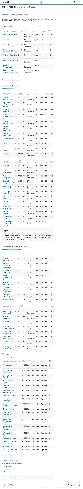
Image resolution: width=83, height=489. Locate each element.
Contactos (43, 487)
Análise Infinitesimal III (8, 98)
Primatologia (7, 446)
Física (5, 144)
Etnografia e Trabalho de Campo (10, 405)
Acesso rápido (69, 2)
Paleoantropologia (9, 438)
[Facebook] (68, 485)
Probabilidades (8, 139)
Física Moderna (6, 150)
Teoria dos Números (10, 45)
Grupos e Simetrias (6, 110)
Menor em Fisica (8, 466)
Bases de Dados (6, 197)
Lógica (5, 201)
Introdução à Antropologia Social (10, 434)
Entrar (78, 2)
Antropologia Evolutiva (7, 366)
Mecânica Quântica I (6, 155)
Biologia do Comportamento (9, 386)
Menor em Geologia (8, 469)
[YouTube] (76, 485)
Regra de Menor (5, 249)
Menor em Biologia (8, 455)
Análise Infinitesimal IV (8, 122)
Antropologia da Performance (8, 371)
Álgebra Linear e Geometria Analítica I (10, 51)
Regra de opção (5, 88)
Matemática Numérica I (7, 172)
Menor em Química (8, 471)
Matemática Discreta (10, 60)
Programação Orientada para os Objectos (8, 223)
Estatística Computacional (8, 182)
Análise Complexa (6, 177)
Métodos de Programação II (8, 116)
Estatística (6, 166)
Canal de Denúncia (50, 487)
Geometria (6, 40)
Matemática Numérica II (7, 187)
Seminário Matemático (7, 192)
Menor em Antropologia (9, 357)
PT (12, 2)
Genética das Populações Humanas (7, 414)
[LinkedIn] (79, 485)
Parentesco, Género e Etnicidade (10, 442)
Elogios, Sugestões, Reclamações (61, 487)
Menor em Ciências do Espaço (11, 460)
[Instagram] (71, 485)
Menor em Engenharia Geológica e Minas (13, 463)
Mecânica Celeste (6, 212)
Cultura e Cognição (9, 395)
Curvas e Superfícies (7, 134)
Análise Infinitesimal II (11, 55)
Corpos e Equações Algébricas (6, 128)
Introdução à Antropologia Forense (7, 428)
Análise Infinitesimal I (10, 35)
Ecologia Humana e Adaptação (10, 400)
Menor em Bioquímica (9, 458)
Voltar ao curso (7, 9)
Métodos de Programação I (8, 66)
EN (14, 2)
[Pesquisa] (75, 2)
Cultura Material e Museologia (9, 391)
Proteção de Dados (77, 487)
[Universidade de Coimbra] (6, 2)
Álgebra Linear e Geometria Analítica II (10, 71)
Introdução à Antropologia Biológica (7, 421)
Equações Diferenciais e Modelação (8, 104)
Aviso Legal (70, 487)
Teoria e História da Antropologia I (10, 450)
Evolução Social (8, 409)
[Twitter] (74, 485)
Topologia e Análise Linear (8, 207)
